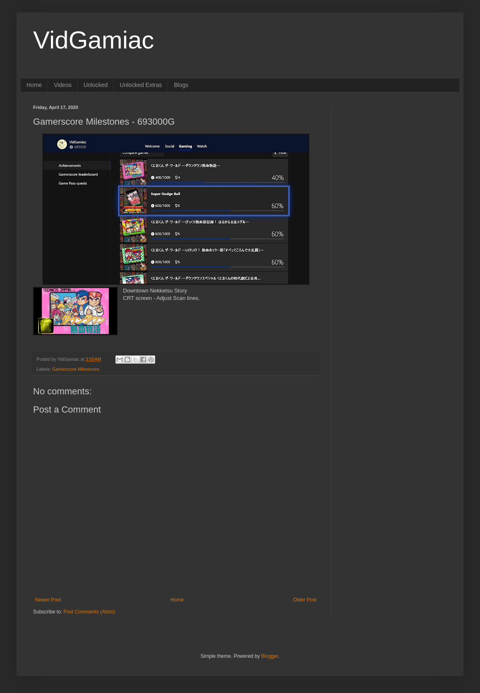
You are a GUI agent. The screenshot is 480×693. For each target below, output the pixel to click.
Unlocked (96, 85)
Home (34, 85)
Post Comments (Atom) (89, 612)
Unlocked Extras (141, 85)
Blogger (269, 656)
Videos (63, 85)
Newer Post (48, 600)
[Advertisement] (369, 229)
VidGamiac (93, 40)
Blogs (181, 85)
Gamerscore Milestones (75, 369)
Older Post (305, 600)
